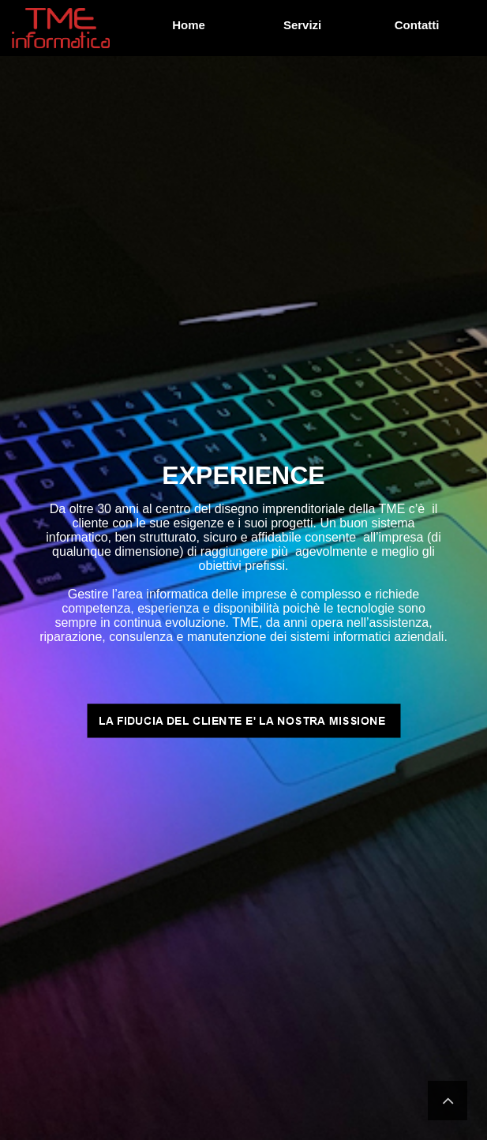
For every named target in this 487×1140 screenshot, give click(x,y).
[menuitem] (190, 25)
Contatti (417, 25)
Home (189, 25)
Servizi (302, 25)
